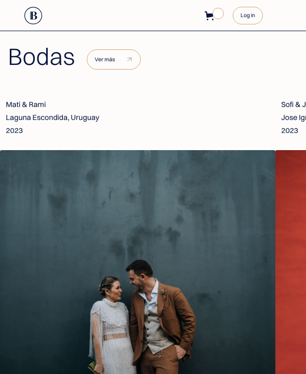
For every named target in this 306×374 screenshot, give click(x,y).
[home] (33, 15)
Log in (248, 15)
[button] (211, 15)
